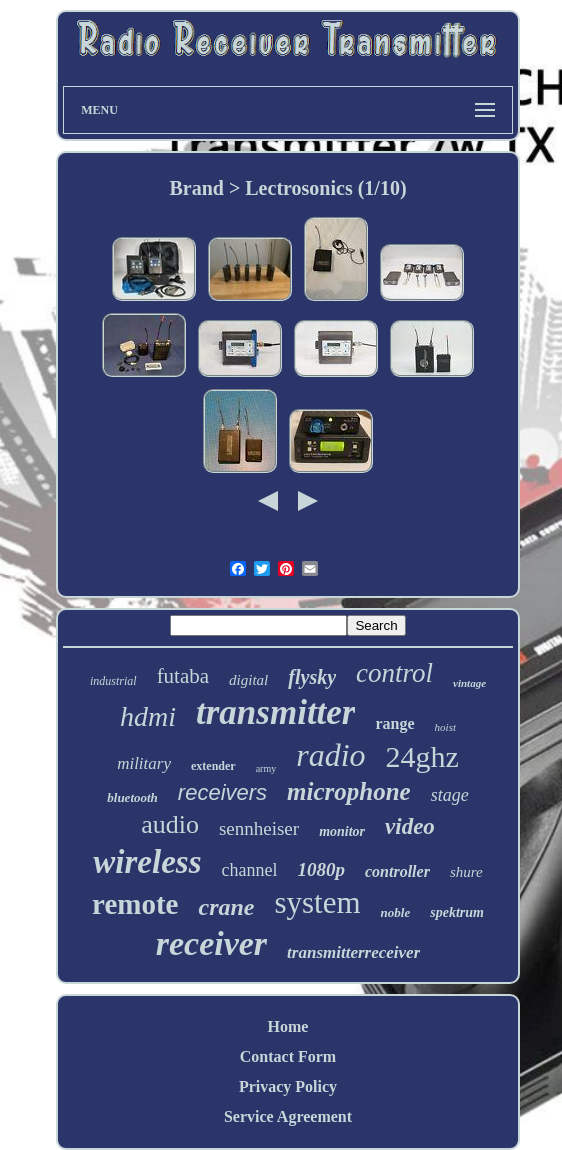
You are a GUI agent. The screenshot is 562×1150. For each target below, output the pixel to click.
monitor (342, 831)
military (144, 763)
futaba (183, 676)
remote (135, 904)
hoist (445, 727)
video (410, 826)
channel (250, 870)
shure (466, 872)
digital (248, 680)
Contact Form (288, 1056)
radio (330, 755)
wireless (147, 862)
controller (397, 871)
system (317, 902)
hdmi (148, 716)
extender (213, 766)
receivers (222, 792)
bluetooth (132, 797)
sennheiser (259, 828)
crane (226, 907)
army (266, 768)
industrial (113, 681)
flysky (312, 677)
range (394, 723)
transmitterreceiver (353, 952)
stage (450, 795)
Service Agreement (288, 1116)
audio (170, 824)
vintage (469, 683)
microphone (349, 791)
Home (288, 1026)
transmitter (275, 712)
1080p (321, 869)
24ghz (422, 756)
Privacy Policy (288, 1086)
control (394, 673)
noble (396, 912)
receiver (211, 943)
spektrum (457, 912)
